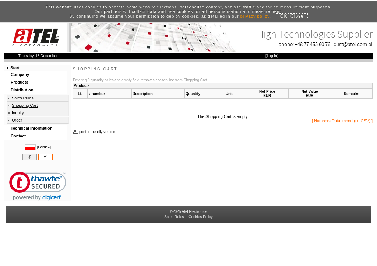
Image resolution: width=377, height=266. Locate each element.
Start (15, 68)
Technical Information (31, 128)
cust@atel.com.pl (353, 44)
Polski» (44, 147)
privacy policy (254, 16)
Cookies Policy (200, 217)
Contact (18, 136)
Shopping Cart (25, 105)
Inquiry (18, 113)
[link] (37, 186)
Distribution (22, 90)
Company (20, 74)
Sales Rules (23, 98)
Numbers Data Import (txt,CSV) (342, 121)
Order (17, 120)
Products (19, 82)
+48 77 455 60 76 (312, 44)
